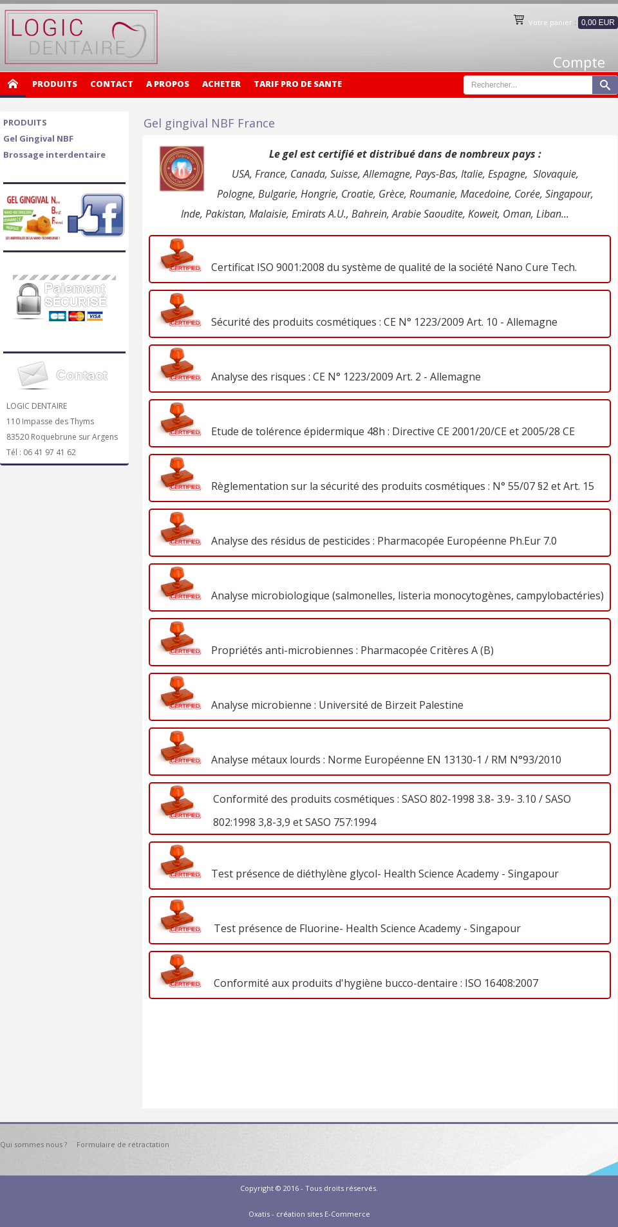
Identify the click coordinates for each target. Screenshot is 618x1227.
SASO (558, 799)
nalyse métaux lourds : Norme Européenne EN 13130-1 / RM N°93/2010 (389, 760)
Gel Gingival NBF (38, 138)
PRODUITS (54, 83)
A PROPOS (167, 83)
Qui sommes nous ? (33, 1144)
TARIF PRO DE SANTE (298, 83)
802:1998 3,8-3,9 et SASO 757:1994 (292, 822)
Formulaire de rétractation (123, 1144)
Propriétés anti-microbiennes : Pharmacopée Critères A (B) (350, 650)
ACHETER (221, 83)
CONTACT (111, 83)
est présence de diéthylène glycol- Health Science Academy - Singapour (388, 873)
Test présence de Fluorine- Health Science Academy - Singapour (363, 928)
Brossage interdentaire (54, 154)
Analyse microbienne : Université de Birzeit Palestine (335, 705)
